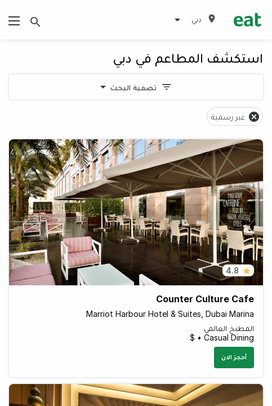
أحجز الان (234, 357)
